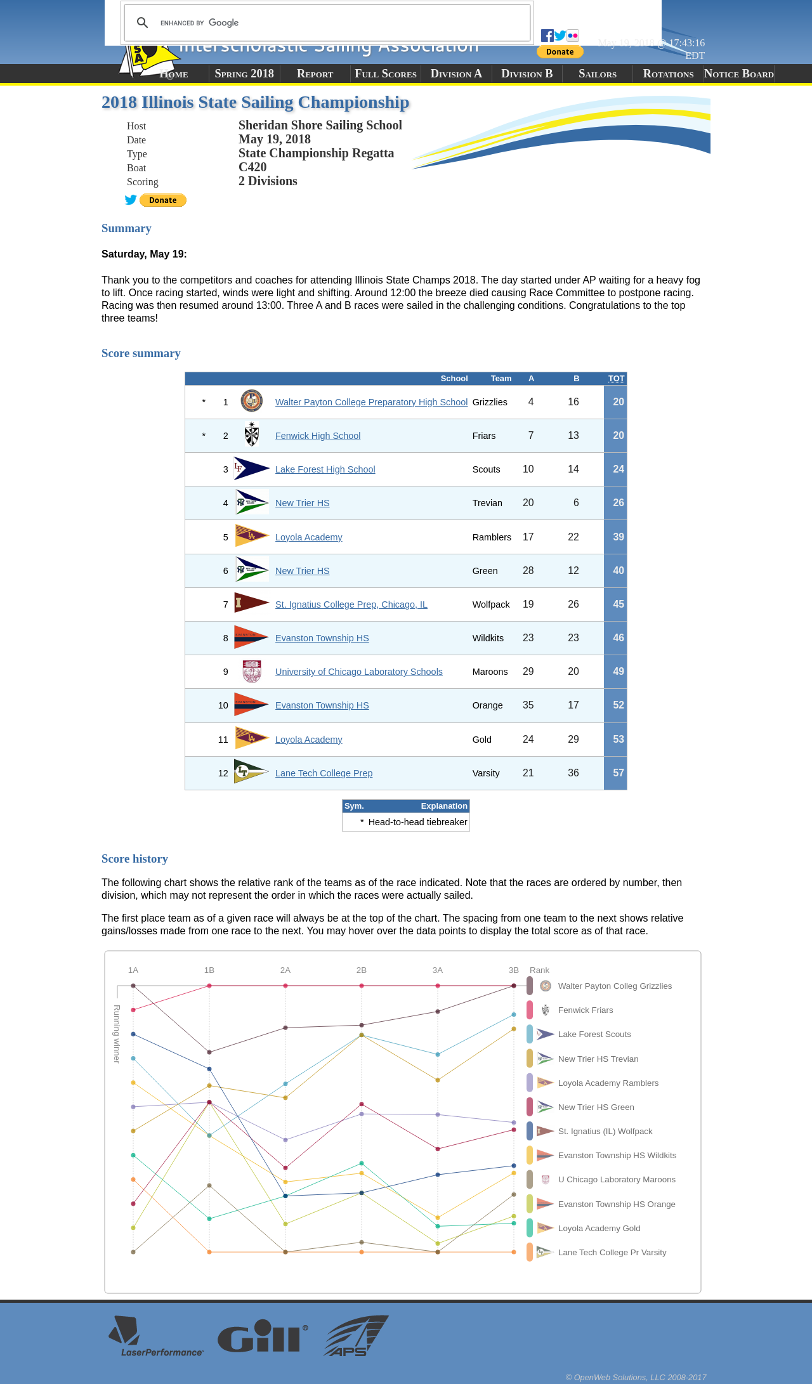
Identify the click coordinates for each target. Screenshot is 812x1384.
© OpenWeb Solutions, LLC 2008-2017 (636, 1377)
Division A (456, 73)
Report (315, 73)
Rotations (668, 73)
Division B (527, 73)
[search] (325, 22)
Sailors (598, 73)
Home (173, 73)
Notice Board (739, 73)
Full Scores (386, 73)
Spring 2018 (245, 73)
